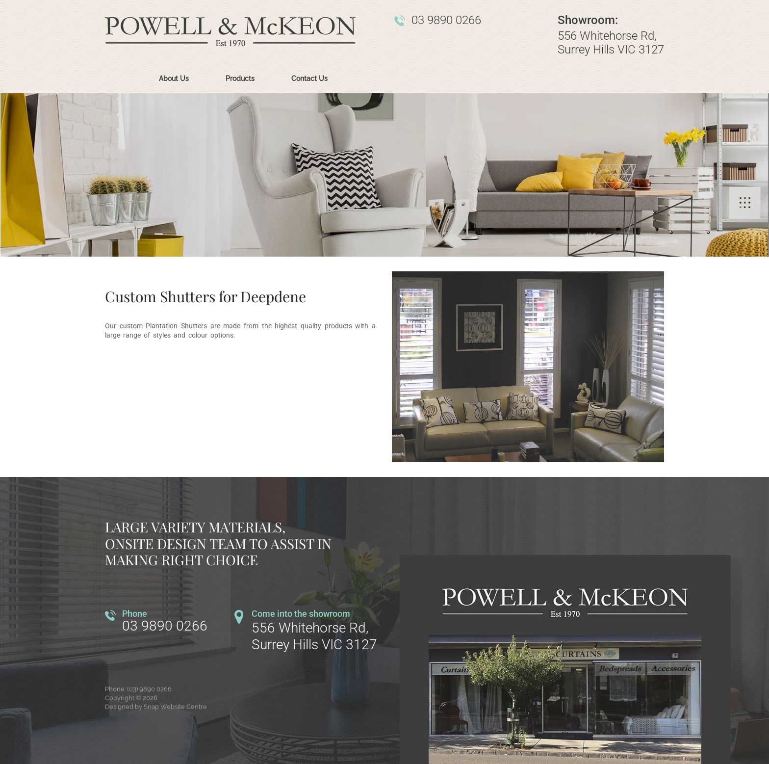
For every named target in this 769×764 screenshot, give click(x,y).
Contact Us (309, 79)
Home (122, 79)
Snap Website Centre (175, 711)
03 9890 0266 (446, 20)
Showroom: (588, 20)
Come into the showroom (301, 613)
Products (240, 79)
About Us (174, 79)
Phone (134, 613)
